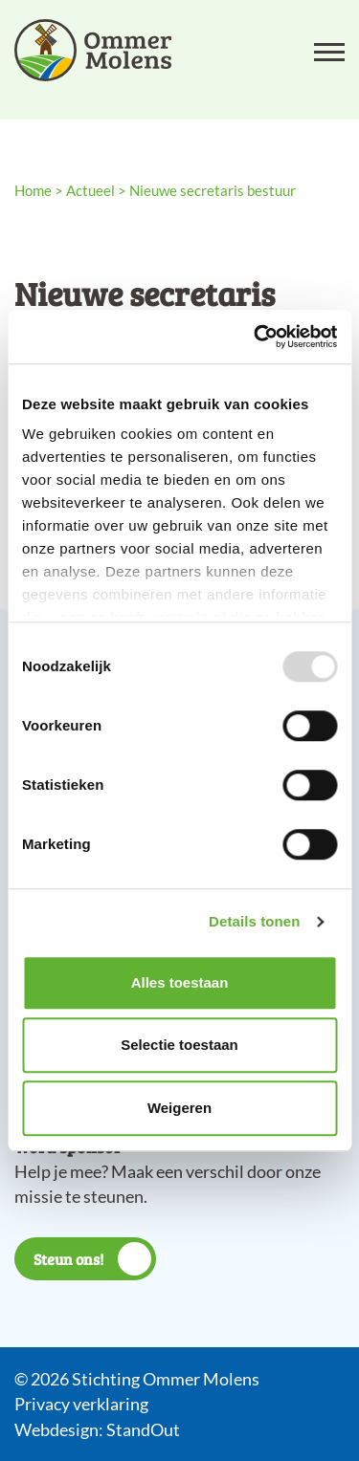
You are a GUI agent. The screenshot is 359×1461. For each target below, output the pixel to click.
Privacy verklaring (81, 1403)
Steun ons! (92, 1259)
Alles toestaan (180, 982)
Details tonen (254, 921)
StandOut (143, 1429)
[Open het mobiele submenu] (329, 50)
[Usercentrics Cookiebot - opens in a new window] (255, 336)
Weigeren (179, 1108)
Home (33, 190)
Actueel (90, 190)
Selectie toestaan (179, 1044)
